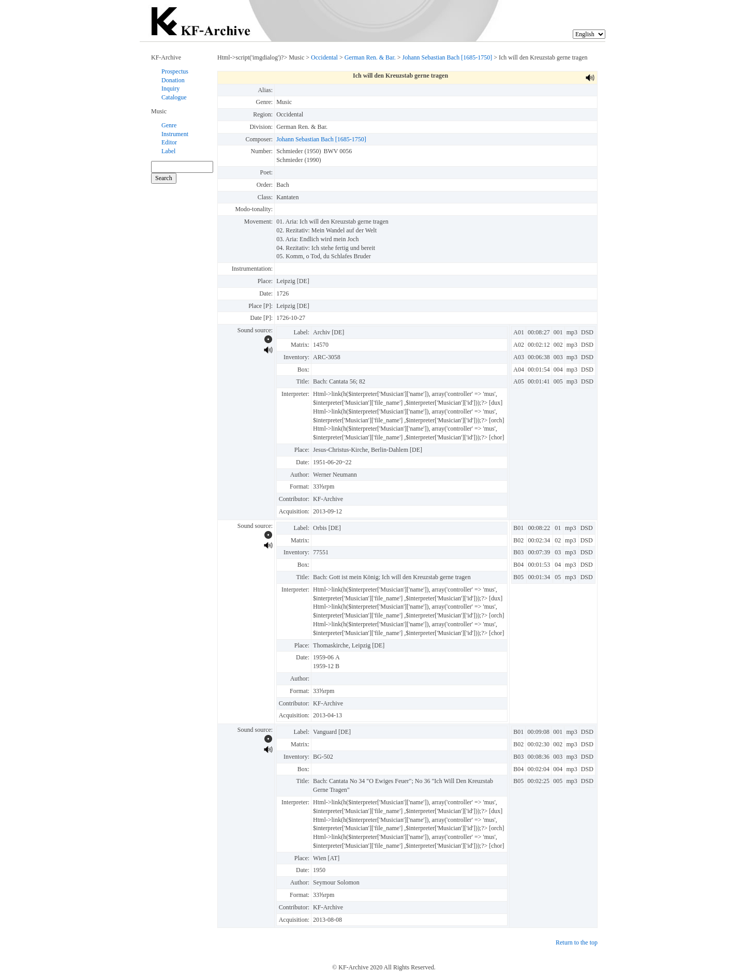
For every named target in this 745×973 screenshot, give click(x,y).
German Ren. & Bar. (370, 57)
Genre (168, 125)
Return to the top (577, 942)
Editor (169, 142)
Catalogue (174, 97)
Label (168, 151)
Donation (173, 80)
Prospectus (174, 71)
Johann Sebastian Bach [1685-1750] (448, 57)
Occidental (324, 57)
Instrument (174, 134)
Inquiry (170, 88)
